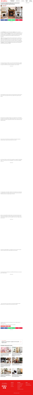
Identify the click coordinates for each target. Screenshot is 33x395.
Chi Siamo (12, 383)
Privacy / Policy (28, 383)
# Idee (10, 326)
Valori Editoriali (19, 386)
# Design (7, 326)
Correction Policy (19, 385)
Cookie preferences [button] (28, 385)
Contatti (12, 385)
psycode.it (12, 386)
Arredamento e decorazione (12, 1)
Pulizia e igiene (27, 1)
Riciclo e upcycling (30, 1)
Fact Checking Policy (20, 383)
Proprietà (18, 387)
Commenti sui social (20, 389)
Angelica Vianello (4, 5)
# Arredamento (3, 326)
